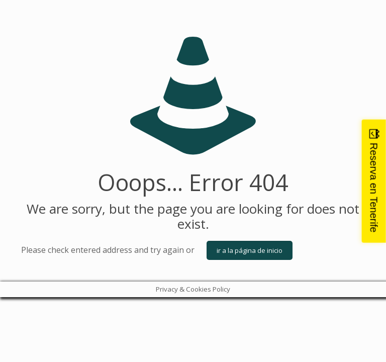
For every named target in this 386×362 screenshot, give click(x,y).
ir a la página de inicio (249, 250)
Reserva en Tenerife (373, 188)
